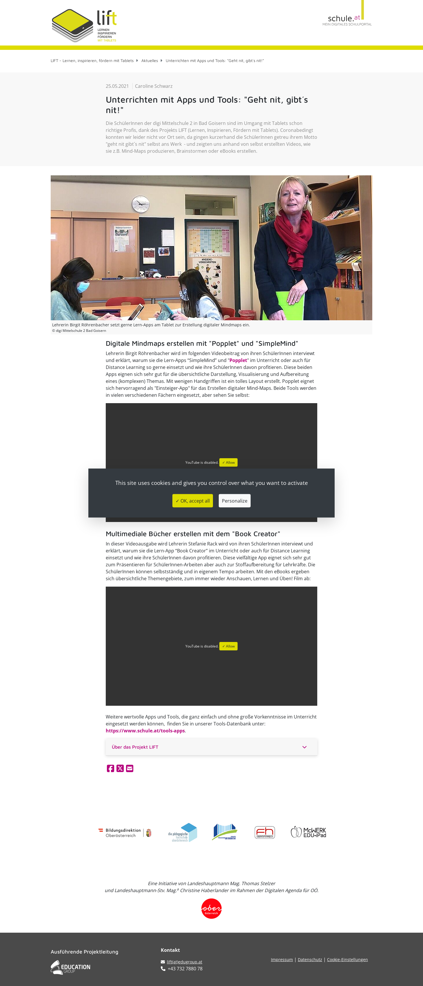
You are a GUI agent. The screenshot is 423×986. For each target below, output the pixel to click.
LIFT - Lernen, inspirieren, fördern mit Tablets (92, 60)
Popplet (238, 360)
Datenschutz (310, 959)
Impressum (282, 959)
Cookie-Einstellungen (347, 959)
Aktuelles (149, 60)
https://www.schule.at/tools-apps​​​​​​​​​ (145, 730)
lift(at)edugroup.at (181, 962)
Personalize (234, 500)
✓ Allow (228, 462)
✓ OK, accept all (193, 500)
